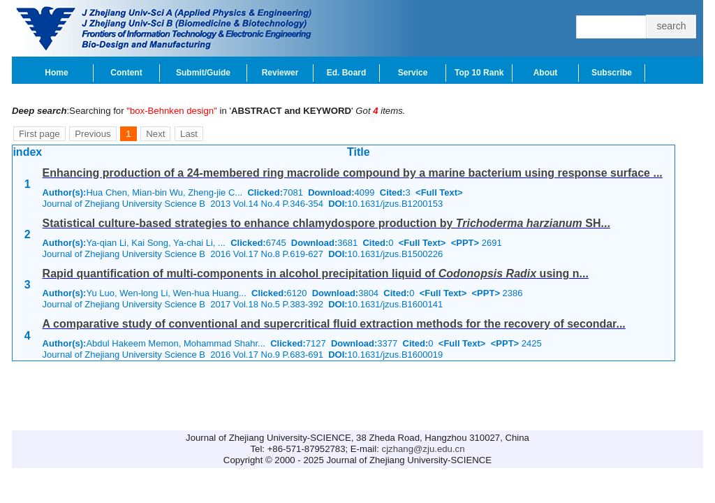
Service (413, 73)
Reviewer (280, 73)
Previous (92, 134)
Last (189, 134)
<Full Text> (439, 192)
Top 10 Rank (479, 73)
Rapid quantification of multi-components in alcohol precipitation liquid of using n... (316, 273)
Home (56, 73)
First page (39, 134)
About (545, 73)
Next (155, 134)
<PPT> (465, 243)
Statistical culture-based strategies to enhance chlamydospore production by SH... (326, 223)
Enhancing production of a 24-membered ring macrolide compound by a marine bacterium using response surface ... (353, 173)
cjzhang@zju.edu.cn (423, 449)
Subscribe (611, 73)
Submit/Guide (203, 73)
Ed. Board (347, 73)
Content (126, 73)
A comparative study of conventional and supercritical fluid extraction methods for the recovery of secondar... (334, 324)
